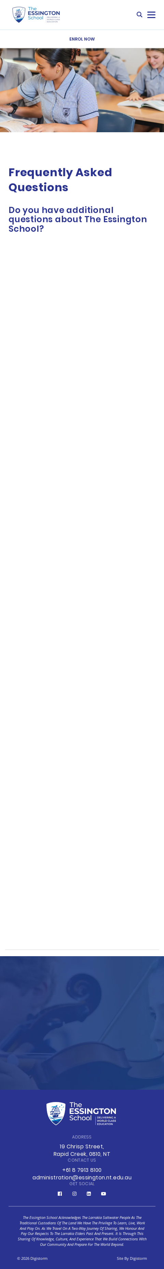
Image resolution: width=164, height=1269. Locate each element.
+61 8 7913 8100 (82, 1170)
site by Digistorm (132, 1258)
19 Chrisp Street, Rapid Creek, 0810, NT (82, 1151)
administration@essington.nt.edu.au (82, 1178)
